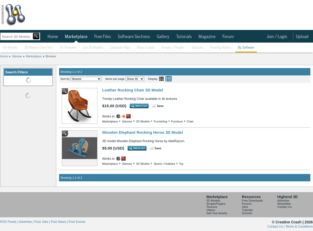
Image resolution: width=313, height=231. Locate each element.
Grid (161, 78)
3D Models (10, 47)
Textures (197, 47)
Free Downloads (252, 200)
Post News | (60, 222)
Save (160, 105)
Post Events (77, 222)
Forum (228, 37)
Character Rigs (120, 47)
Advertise (283, 200)
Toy (181, 163)
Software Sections (134, 37)
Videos (210, 210)
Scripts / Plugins (173, 47)
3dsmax (17, 56)
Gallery (163, 37)
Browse (51, 56)
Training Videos (220, 47)
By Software (246, 47)
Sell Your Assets (216, 213)
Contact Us (284, 206)
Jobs (245, 206)
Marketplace (76, 37)
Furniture (177, 121)
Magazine (207, 37)
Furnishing (160, 121)
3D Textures (68, 47)
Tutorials (184, 37)
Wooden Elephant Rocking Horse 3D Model (142, 132)
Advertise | (26, 222)
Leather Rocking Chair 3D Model (132, 90)
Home (53, 37)
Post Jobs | (42, 222)
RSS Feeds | (9, 222)
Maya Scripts (146, 47)
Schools (247, 213)
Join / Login (277, 37)
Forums (247, 203)
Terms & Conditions (299, 226)
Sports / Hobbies (164, 163)
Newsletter (284, 203)
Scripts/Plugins (216, 203)
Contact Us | (276, 226)
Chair (190, 121)
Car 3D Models (93, 47)
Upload (302, 37)
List (168, 78)
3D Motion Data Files (38, 47)
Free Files (102, 37)
